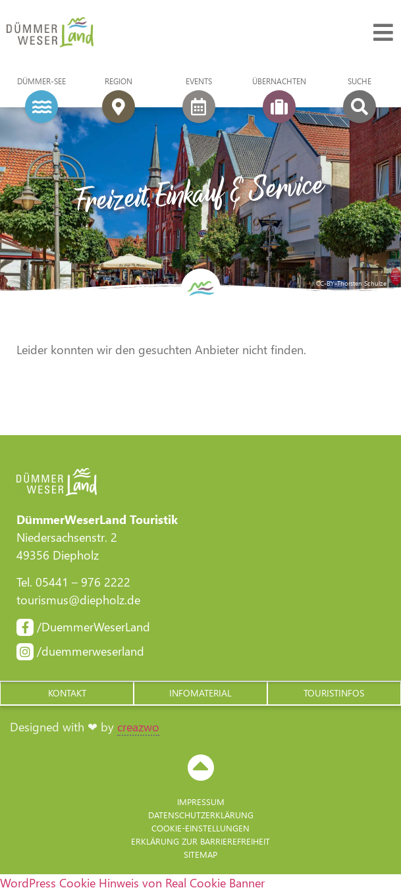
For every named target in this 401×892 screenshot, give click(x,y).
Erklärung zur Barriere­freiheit (200, 841)
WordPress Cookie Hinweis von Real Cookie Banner (132, 883)
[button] (67, 693)
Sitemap (200, 854)
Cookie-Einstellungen (200, 827)
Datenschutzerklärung (201, 814)
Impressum (201, 801)
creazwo (138, 727)
